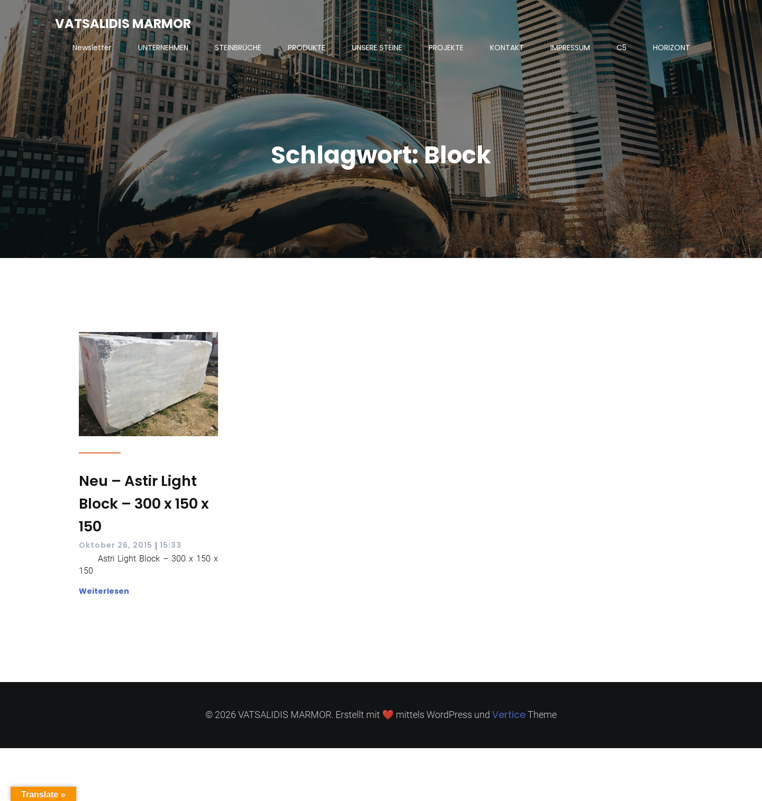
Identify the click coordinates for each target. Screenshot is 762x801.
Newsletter (92, 47)
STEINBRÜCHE (238, 47)
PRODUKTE (306, 47)
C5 (621, 47)
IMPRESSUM (570, 47)
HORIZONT (671, 47)
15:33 (171, 545)
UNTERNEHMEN (163, 47)
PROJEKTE (446, 47)
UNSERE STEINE (377, 47)
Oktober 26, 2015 (115, 545)
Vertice (508, 714)
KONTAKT (507, 47)
